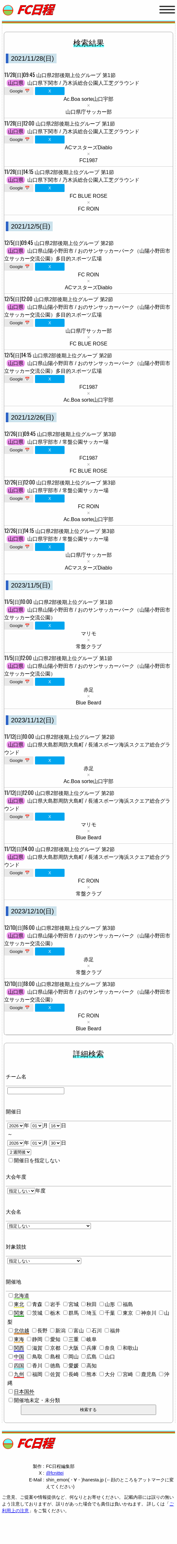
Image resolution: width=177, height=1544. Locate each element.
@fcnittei (55, 1473)
